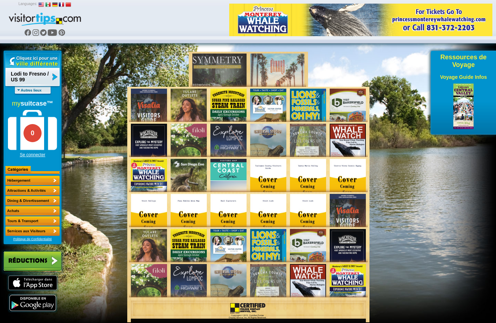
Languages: (27, 4)
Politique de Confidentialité (32, 239)
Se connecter (33, 154)
